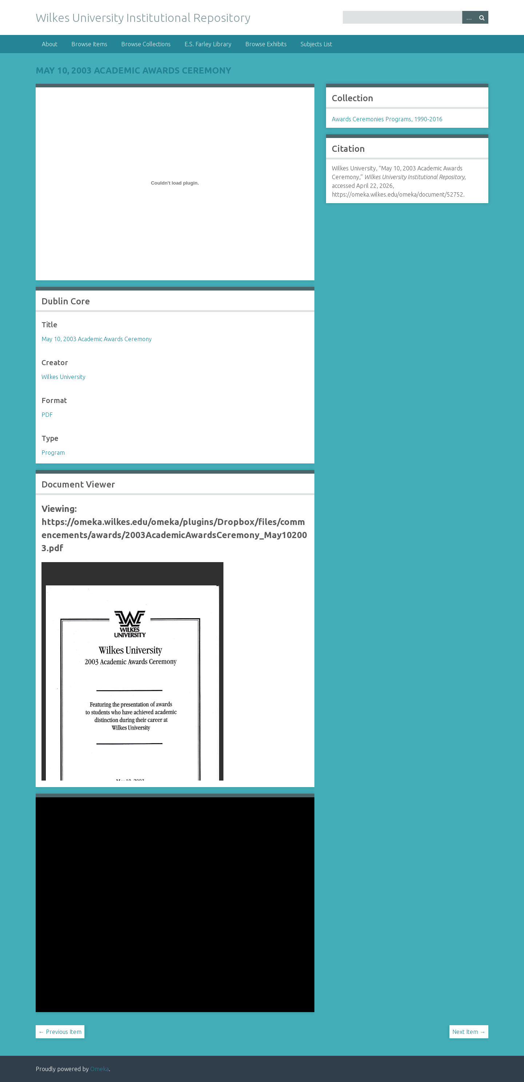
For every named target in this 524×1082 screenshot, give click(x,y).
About (49, 44)
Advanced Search (468, 17)
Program (53, 452)
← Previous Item (60, 1031)
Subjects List (316, 44)
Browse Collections (146, 44)
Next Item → (468, 1031)
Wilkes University (63, 377)
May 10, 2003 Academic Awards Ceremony (133, 70)
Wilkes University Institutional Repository (143, 17)
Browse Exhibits (266, 44)
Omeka (99, 1069)
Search (481, 17)
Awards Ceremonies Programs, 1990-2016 (387, 119)
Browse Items (89, 44)
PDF (47, 414)
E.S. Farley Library (207, 44)
